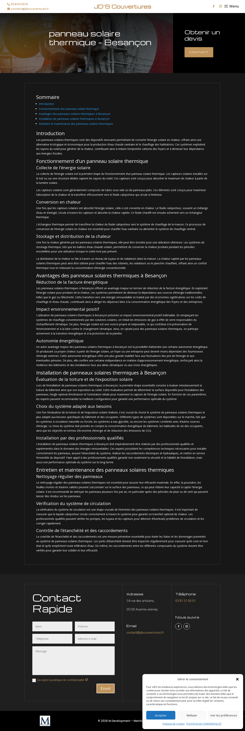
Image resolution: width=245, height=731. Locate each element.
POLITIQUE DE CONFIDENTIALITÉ (203, 723)
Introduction (46, 104)
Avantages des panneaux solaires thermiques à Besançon (74, 114)
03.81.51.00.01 (19, 4)
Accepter (161, 715)
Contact (199, 52)
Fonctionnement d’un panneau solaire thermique (69, 109)
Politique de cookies (174, 723)
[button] (237, 679)
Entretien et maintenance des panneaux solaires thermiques (76, 124)
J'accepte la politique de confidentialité (60, 680)
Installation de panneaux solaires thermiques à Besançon (74, 119)
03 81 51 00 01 (185, 601)
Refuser (192, 715)
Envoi (105, 688)
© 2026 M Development (114, 721)
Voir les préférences (223, 715)
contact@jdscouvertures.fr (30, 8)
